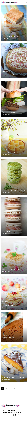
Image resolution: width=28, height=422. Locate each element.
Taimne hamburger (9, 112)
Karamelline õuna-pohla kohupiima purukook (10, 304)
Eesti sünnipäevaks (6, 301)
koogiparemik (5, 34)
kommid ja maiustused (7, 229)
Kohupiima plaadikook (10, 36)
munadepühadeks (6, 149)
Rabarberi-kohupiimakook (11, 74)
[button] (18, 415)
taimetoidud (5, 109)
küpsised (4, 187)
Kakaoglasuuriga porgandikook (13, 377)
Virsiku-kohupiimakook (10, 152)
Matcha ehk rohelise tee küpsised (13, 190)
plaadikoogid (5, 267)
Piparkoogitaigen (8, 338)
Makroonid (6, 231)
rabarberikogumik (6, 71)
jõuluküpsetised (6, 335)
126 (15, 388)
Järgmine (18, 388)
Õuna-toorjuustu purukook (11, 269)
